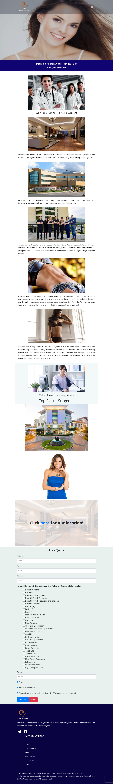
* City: (19, 566)
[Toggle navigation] (91, 6)
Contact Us (29, 760)
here (45, 522)
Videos (27, 752)
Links (27, 764)
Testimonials (30, 756)
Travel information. (27, 687)
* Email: (20, 576)
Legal (27, 744)
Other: (19, 672)
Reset (33, 699)
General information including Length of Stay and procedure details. (48, 693)
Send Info (22, 699)
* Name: (20, 556)
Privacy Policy (30, 748)
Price (21, 682)
